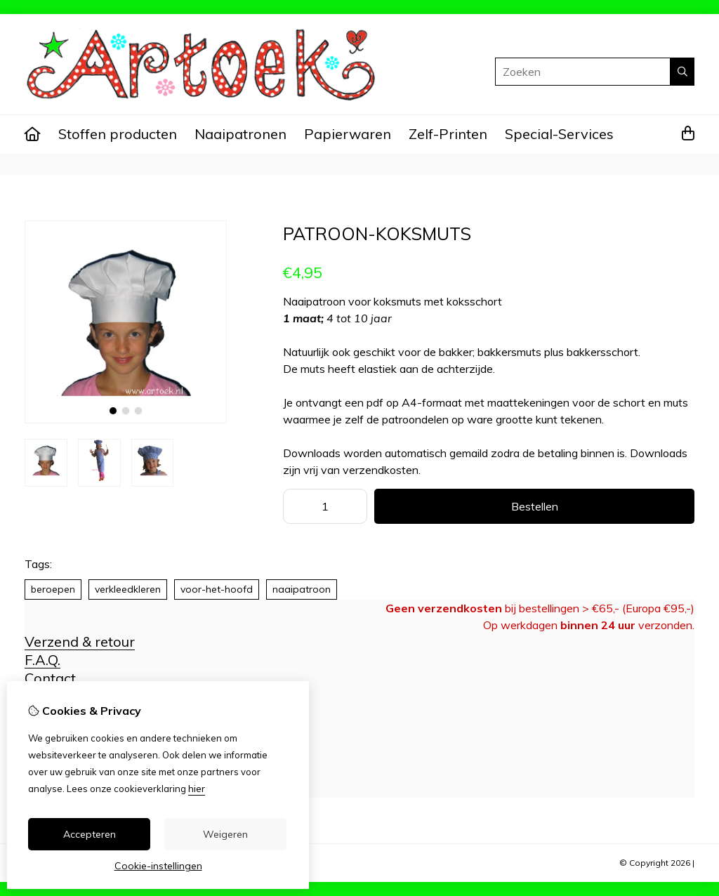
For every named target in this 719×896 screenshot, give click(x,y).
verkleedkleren (128, 589)
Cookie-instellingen (158, 865)
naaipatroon (301, 589)
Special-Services (559, 134)
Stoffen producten (117, 134)
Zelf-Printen (448, 134)
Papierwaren (347, 134)
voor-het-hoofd (216, 589)
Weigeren (225, 834)
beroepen (53, 589)
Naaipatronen (240, 134)
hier (196, 788)
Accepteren (89, 834)
